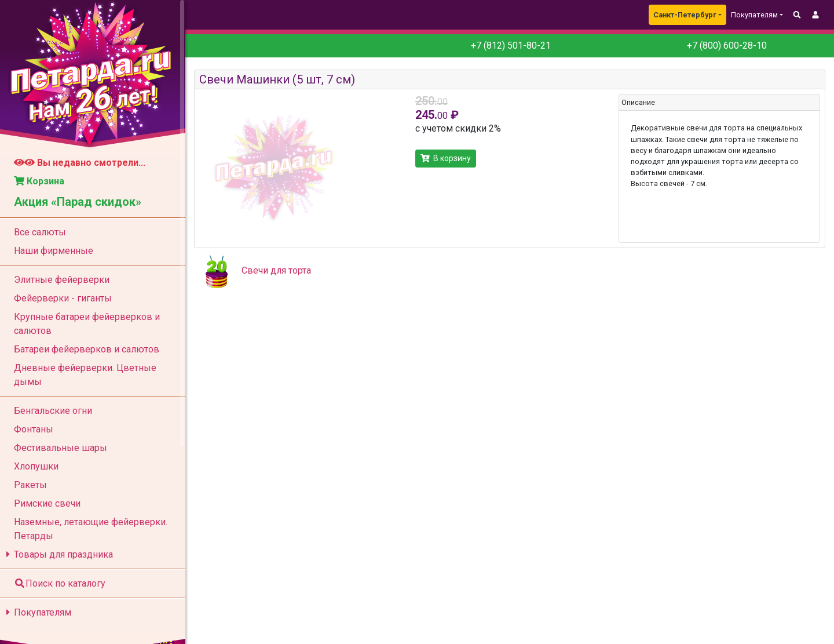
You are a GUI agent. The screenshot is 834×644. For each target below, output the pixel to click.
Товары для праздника (57, 554)
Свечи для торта (276, 270)
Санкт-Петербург (684, 14)
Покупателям (36, 612)
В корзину (445, 158)
